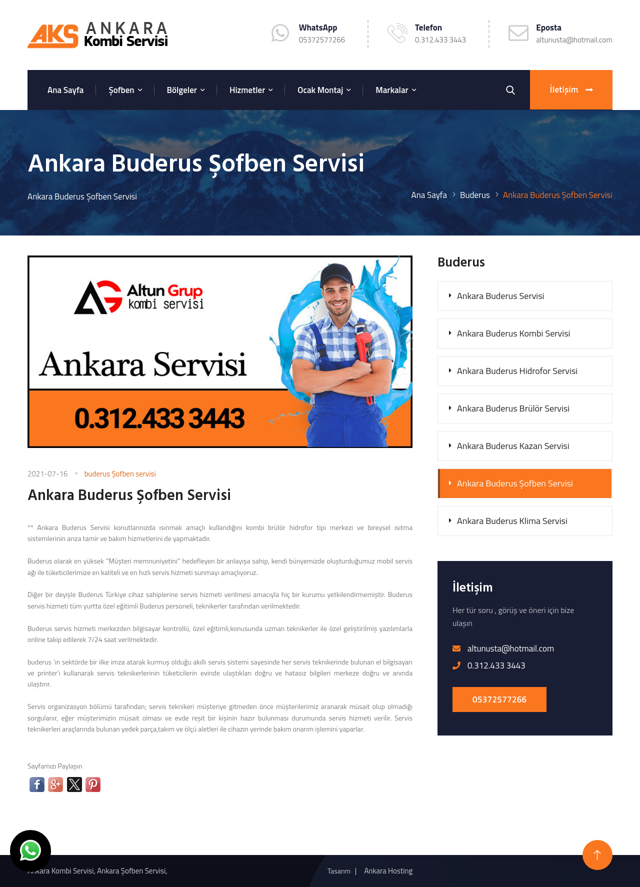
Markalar (392, 90)
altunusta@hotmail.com (574, 40)
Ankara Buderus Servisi (500, 295)
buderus (98, 474)
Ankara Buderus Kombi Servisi (513, 333)
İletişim (571, 90)
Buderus (475, 195)
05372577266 (499, 699)
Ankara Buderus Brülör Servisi (513, 408)
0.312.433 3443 (440, 40)
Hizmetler (247, 90)
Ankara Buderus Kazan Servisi (513, 445)
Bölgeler (182, 90)
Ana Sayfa (66, 90)
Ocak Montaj (320, 90)
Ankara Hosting (388, 870)
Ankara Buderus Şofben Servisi (515, 483)
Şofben (121, 90)
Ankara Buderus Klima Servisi (512, 521)
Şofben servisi (134, 474)
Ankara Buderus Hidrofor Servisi (517, 371)
